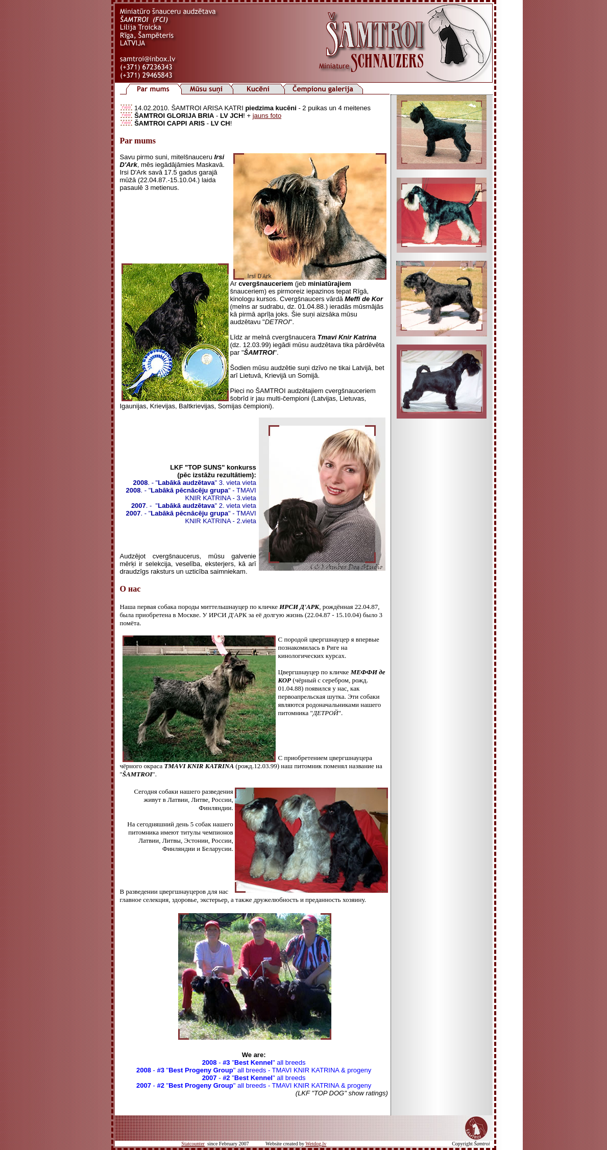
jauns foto (267, 115)
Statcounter (193, 1143)
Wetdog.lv (315, 1143)
